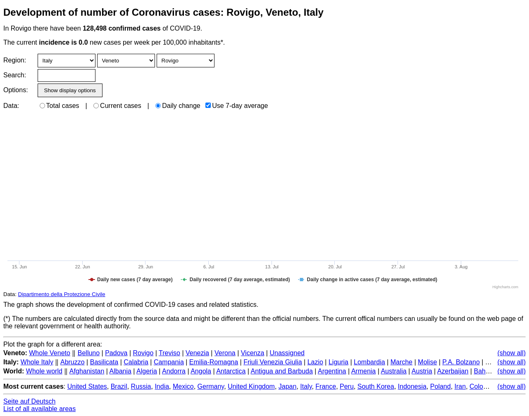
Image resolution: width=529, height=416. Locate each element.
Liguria (338, 362)
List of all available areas (39, 408)
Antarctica (230, 371)
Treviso (169, 352)
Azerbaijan (453, 371)
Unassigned (287, 352)
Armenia (363, 371)
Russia (141, 386)
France (325, 386)
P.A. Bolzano (460, 362)
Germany (211, 386)
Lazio (315, 362)
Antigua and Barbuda (281, 371)
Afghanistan (87, 371)
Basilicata (104, 362)
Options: (15, 89)
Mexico (183, 386)
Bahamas (488, 371)
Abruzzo (72, 362)
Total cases (59, 105)
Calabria (136, 362)
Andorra (174, 371)
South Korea (375, 386)
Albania (120, 371)
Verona (225, 352)
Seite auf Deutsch (29, 401)
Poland (440, 386)
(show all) (512, 352)
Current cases (117, 105)
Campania (169, 362)
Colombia (483, 386)
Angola (201, 371)
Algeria (146, 371)
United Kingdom (251, 386)
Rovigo (143, 352)
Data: (11, 105)
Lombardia (369, 362)
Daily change (177, 105)
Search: (14, 75)
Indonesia (412, 386)
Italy (306, 386)
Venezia (197, 352)
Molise (427, 362)
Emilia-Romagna (213, 362)
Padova (116, 352)
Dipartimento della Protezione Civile (61, 294)
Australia (393, 371)
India (162, 386)
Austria (422, 371)
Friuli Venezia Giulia (272, 362)
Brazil (119, 386)
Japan (288, 386)
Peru (347, 386)
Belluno (89, 352)
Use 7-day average (236, 105)
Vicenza (252, 352)
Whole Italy (37, 362)
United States (87, 386)
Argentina (332, 371)
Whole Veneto (49, 352)
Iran (460, 386)
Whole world (44, 371)
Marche (401, 362)
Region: (14, 60)
